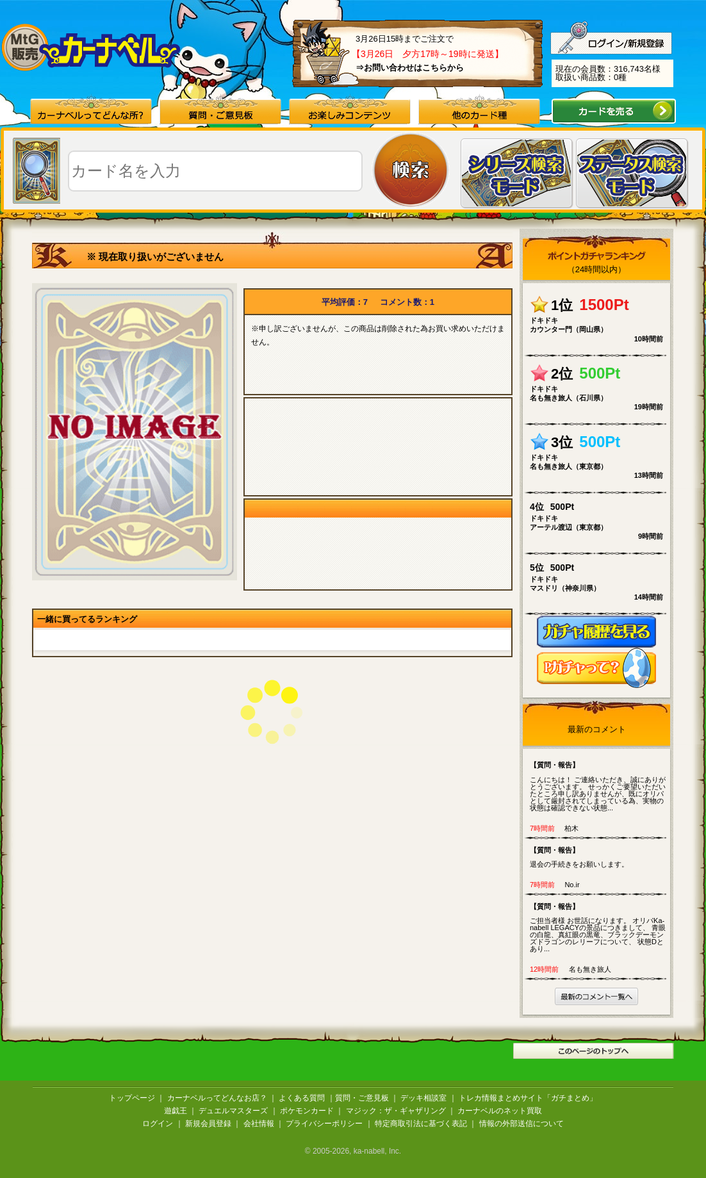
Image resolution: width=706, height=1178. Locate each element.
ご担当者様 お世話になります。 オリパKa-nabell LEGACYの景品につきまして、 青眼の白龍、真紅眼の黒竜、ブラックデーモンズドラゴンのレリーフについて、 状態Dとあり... (599, 927)
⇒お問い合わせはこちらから (410, 67)
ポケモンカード (307, 1110)
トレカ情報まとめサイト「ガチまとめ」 (528, 1097)
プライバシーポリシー (324, 1123)
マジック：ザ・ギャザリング (396, 1110)
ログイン (157, 1123)
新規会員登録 (208, 1123)
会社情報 (258, 1123)
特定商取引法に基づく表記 (421, 1123)
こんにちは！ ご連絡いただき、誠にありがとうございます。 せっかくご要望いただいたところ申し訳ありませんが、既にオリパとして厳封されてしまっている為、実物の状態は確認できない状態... (599, 785)
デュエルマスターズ (233, 1110)
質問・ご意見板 (362, 1097)
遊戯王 (175, 1110)
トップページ (132, 1097)
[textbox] (215, 171)
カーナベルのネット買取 (499, 1110)
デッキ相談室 (423, 1097)
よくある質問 (302, 1097)
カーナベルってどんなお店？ (217, 1097)
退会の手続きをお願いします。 (599, 857)
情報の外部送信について (521, 1123)
